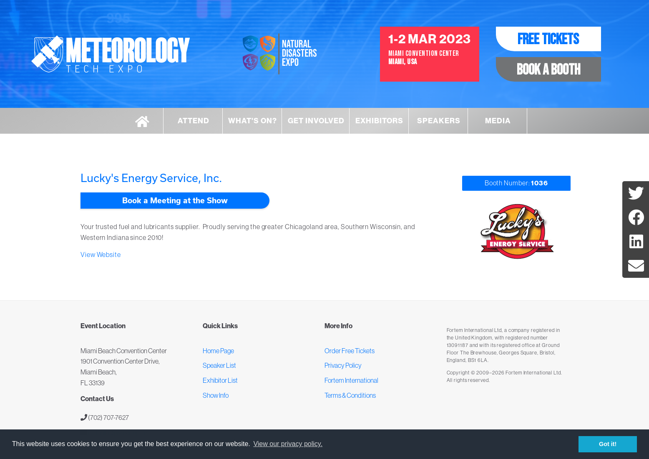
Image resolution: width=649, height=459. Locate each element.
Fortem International (351, 380)
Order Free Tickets (349, 351)
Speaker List (219, 365)
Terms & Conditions (350, 395)
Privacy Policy (343, 365)
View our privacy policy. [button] (287, 443)
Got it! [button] (607, 444)
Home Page (218, 351)
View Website (100, 254)
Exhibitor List (220, 380)
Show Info (216, 395)
